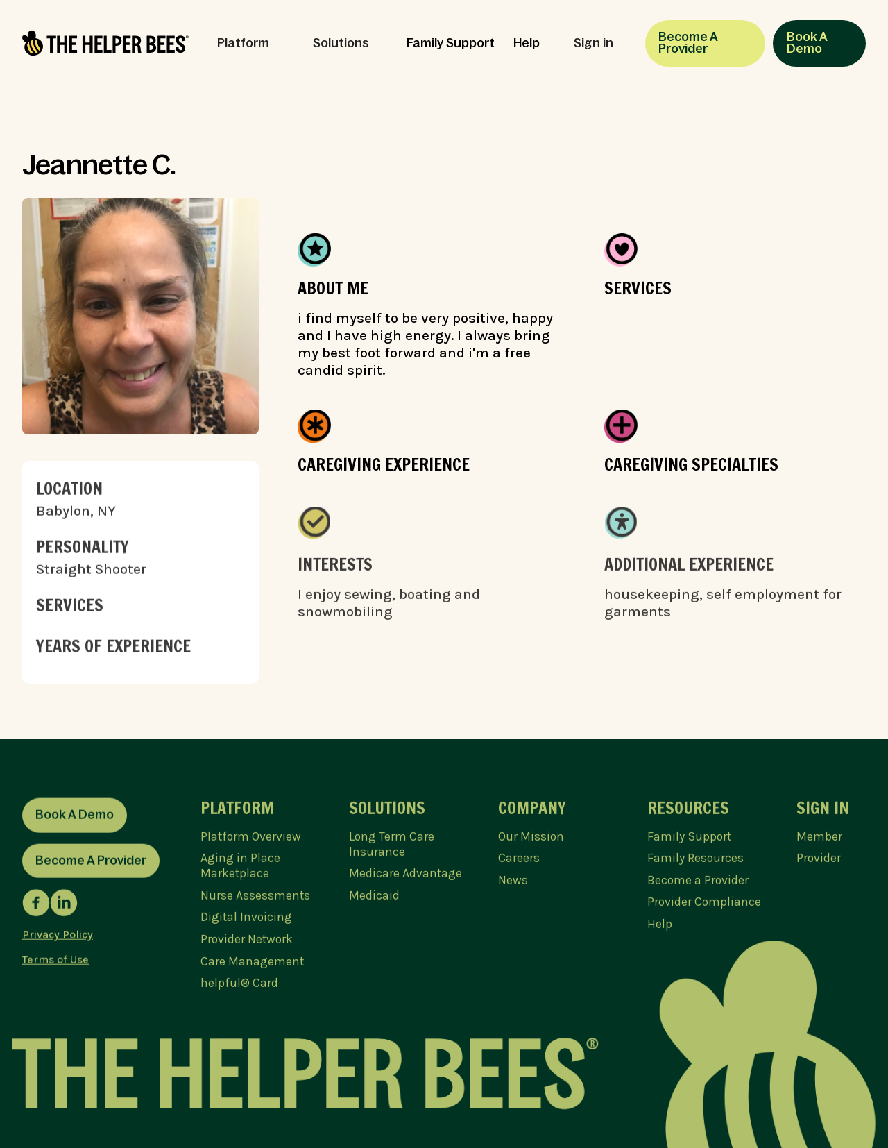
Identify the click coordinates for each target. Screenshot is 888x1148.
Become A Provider (688, 43)
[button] (249, 44)
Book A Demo (807, 43)
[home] (105, 43)
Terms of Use (55, 962)
